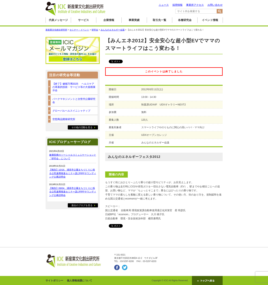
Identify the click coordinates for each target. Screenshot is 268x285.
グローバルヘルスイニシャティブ (71, 110)
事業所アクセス (195, 4)
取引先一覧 (159, 20)
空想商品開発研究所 (63, 119)
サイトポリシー (54, 280)
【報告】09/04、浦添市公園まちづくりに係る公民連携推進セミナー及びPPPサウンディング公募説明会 (72, 192)
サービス (83, 20)
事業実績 (134, 20)
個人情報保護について (79, 280)
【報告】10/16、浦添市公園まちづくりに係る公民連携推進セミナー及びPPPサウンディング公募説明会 (72, 173)
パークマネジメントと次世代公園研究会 (73, 100)
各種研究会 (185, 20)
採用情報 (177, 4)
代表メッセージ (58, 20)
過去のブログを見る (82, 205)
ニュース (164, 4)
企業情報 (108, 20)
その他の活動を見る (82, 127)
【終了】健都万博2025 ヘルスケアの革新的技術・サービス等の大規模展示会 (73, 87)
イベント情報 (210, 20)
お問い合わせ (215, 4)
